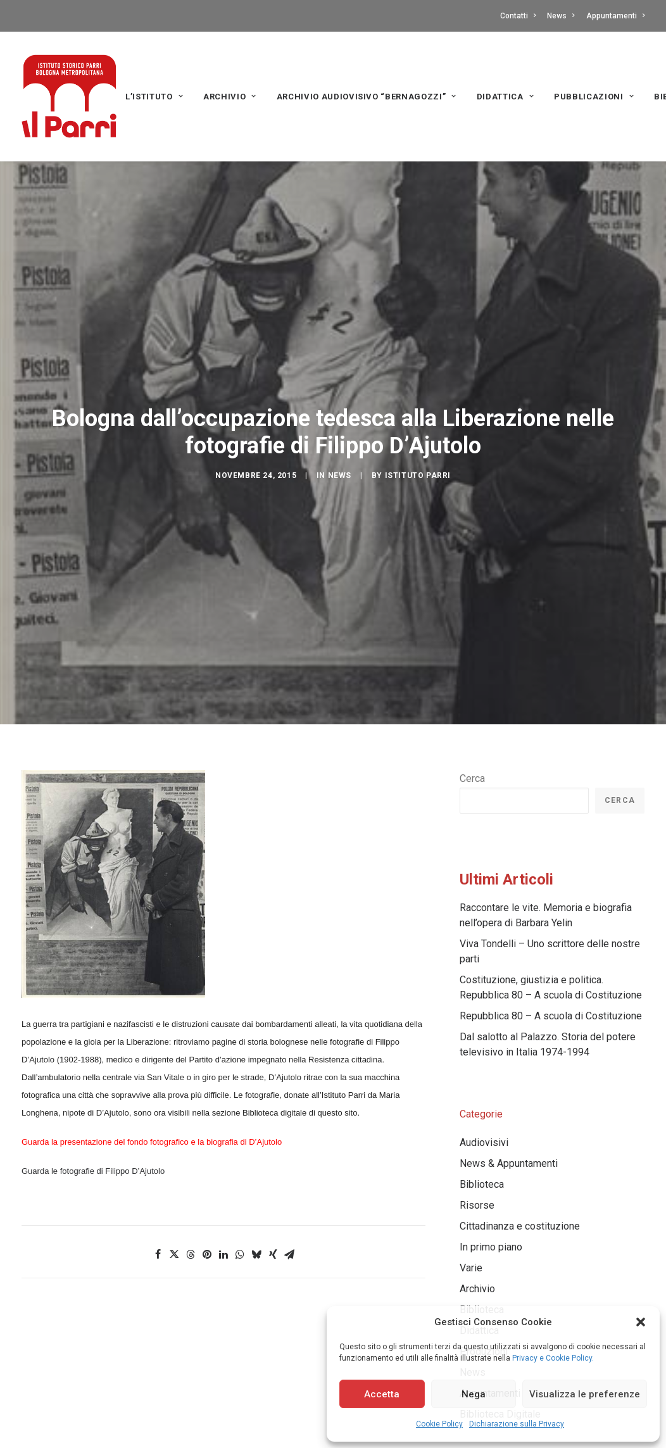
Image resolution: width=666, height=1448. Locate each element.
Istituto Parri (418, 457)
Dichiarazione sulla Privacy (516, 1424)
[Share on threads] (190, 1217)
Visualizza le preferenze (584, 1394)
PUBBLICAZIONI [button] (594, 96)
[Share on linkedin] (223, 1217)
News (560, 15)
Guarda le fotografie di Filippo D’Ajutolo (93, 1133)
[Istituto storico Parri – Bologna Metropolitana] (69, 96)
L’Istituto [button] (154, 96)
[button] (640, 1322)
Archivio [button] (229, 96)
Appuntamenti (615, 15)
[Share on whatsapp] (240, 1217)
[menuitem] (520, 16)
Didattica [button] (505, 96)
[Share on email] (289, 1217)
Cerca (472, 741)
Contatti (518, 15)
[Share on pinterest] (207, 1217)
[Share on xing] (272, 1217)
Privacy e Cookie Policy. (553, 1358)
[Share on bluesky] (256, 1217)
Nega (474, 1394)
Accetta (381, 1394)
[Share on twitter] (174, 1217)
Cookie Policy (439, 1424)
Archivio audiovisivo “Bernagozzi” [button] (366, 96)
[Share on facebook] (157, 1217)
